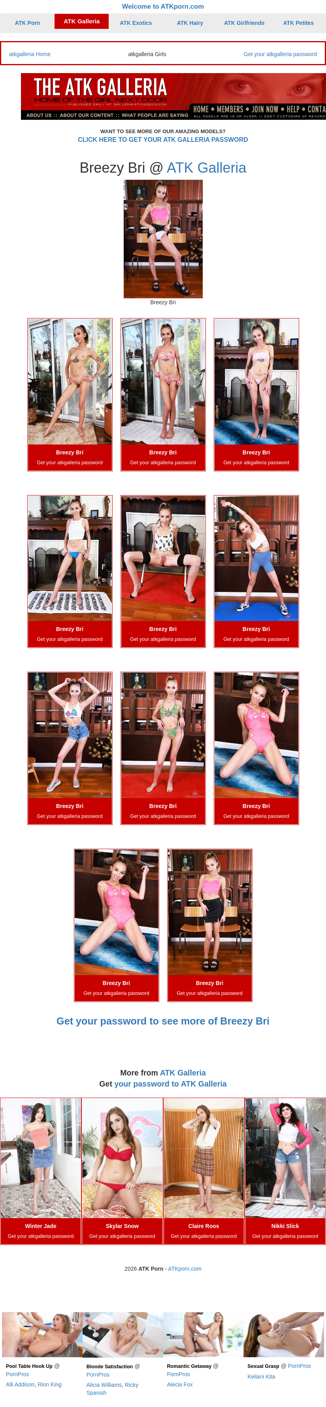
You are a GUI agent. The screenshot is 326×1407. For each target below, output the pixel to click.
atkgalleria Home (30, 54)
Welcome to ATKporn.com (163, 6)
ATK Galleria (82, 21)
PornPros (17, 1374)
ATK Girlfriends (244, 23)
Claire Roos (203, 1226)
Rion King (50, 1384)
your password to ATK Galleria (170, 1083)
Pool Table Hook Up (29, 1366)
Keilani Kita (261, 1376)
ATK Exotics (136, 23)
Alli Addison (20, 1384)
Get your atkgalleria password (280, 54)
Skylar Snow (122, 1226)
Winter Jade (41, 1226)
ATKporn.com (185, 1269)
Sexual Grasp (263, 1366)
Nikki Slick (285, 1226)
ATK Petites (298, 23)
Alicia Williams (104, 1385)
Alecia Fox (180, 1384)
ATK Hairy (190, 23)
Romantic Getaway (189, 1366)
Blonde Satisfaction (110, 1366)
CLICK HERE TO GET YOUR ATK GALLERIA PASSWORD (163, 139)
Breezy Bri (69, 452)
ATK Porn (27, 23)
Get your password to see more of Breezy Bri (163, 1021)
